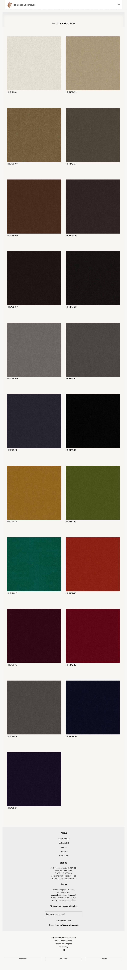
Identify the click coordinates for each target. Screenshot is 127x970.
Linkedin (104, 959)
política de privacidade (69, 925)
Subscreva (63, 920)
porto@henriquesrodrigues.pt (63, 895)
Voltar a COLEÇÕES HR (63, 24)
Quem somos (64, 839)
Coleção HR (64, 843)
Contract (64, 851)
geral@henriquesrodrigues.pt (63, 876)
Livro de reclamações (63, 944)
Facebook (23, 959)
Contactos (63, 856)
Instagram (63, 959)
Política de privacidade (63, 941)
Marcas (64, 847)
